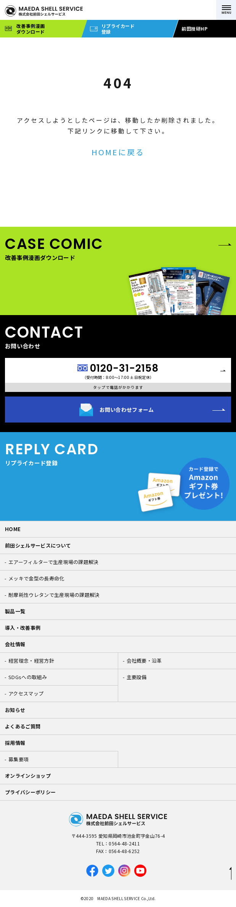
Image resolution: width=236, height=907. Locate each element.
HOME (13, 529)
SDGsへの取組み (27, 677)
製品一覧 (15, 611)
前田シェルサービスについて (38, 545)
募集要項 (18, 759)
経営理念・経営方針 (31, 660)
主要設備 (137, 677)
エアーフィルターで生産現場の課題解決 (53, 562)
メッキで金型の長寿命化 (36, 578)
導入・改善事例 (22, 627)
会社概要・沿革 (144, 660)
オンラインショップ (28, 775)
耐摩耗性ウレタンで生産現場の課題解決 (54, 594)
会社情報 (15, 644)
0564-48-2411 (124, 843)
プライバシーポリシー (30, 792)
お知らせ (15, 710)
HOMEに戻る (118, 152)
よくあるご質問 (22, 726)
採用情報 (15, 742)
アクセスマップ (25, 693)
